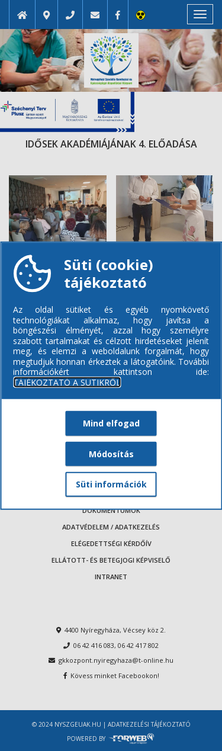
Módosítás (111, 453)
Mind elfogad (111, 423)
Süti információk (111, 484)
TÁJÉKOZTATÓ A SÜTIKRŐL (67, 382)
